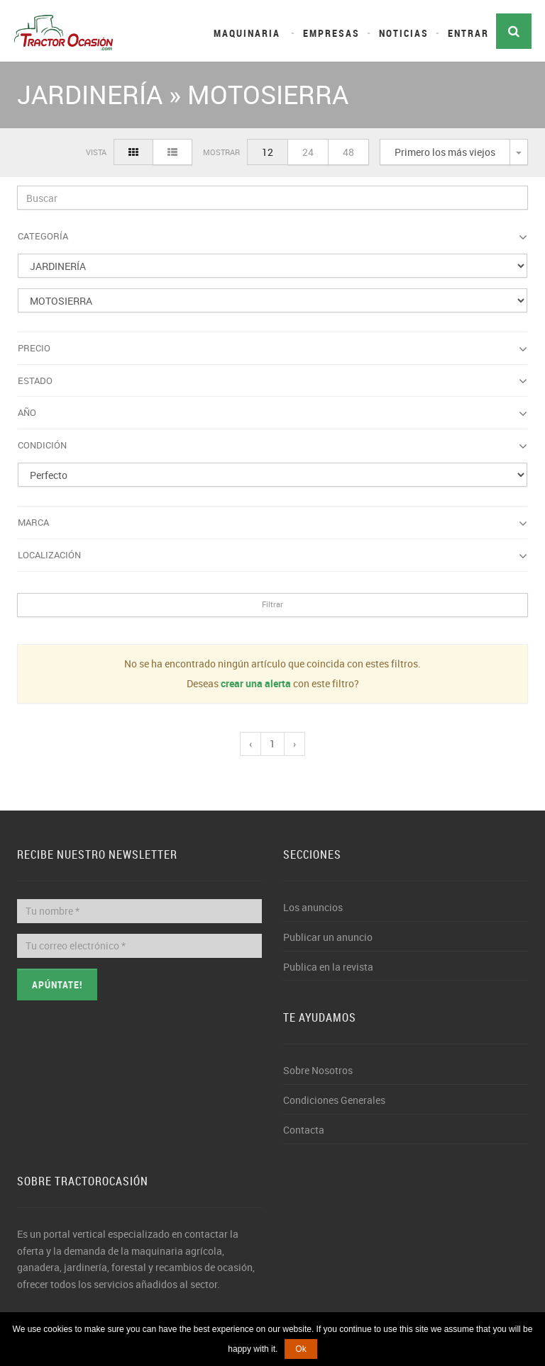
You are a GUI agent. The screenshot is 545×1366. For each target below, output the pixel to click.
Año (272, 413)
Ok (300, 1349)
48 (348, 152)
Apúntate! (57, 984)
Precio (272, 349)
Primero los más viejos (445, 152)
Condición (272, 446)
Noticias (404, 33)
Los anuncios (313, 907)
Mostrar (221, 152)
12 (267, 152)
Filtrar (272, 604)
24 (308, 152)
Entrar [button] (468, 33)
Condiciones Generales (334, 1100)
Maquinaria (247, 33)
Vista (96, 152)
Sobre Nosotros (318, 1070)
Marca (272, 523)
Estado (272, 381)
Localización (272, 555)
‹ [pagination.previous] (250, 743)
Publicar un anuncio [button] (328, 937)
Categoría (272, 237)
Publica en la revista (328, 966)
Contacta (303, 1129)
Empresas (331, 33)
